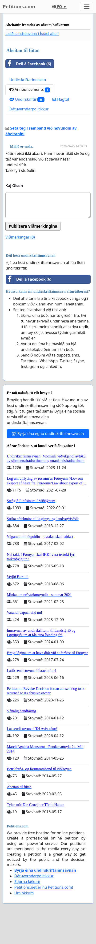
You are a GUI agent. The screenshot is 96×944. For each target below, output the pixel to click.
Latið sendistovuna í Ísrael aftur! (32, 34)
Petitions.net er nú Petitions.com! (43, 887)
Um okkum (24, 893)
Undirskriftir (26, 99)
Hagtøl (60, 99)
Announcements (29, 89)
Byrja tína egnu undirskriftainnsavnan (48, 433)
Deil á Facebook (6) (28, 64)
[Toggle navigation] (86, 6)
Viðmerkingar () (20, 237)
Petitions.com (19, 6)
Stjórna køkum (27, 881)
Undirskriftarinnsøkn (27, 79)
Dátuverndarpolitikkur (29, 109)
